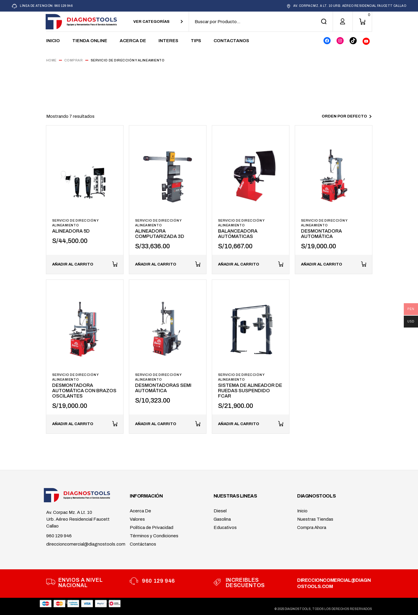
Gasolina (222, 519)
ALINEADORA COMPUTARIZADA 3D (159, 233)
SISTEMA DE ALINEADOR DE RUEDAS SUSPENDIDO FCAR (250, 390)
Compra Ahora (311, 527)
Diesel (220, 510)
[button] (84, 264)
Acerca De (140, 510)
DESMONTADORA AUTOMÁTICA (321, 233)
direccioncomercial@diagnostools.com (85, 544)
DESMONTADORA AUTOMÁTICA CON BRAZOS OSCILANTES (84, 390)
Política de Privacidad (151, 527)
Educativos (225, 527)
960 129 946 (59, 535)
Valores (137, 519)
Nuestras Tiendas (315, 519)
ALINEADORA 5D (71, 230)
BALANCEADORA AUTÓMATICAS (237, 233)
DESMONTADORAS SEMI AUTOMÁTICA (163, 388)
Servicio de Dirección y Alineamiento (75, 223)
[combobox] (158, 21)
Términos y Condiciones (154, 535)
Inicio (302, 510)
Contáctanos (143, 544)
